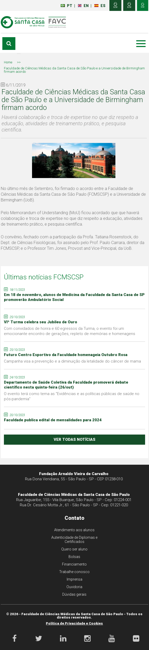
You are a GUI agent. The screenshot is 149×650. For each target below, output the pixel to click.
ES (99, 6)
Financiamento (74, 564)
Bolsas (74, 557)
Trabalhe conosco (74, 572)
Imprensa (74, 579)
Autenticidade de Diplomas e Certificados (74, 539)
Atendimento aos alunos (74, 530)
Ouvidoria (74, 587)
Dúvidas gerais (74, 594)
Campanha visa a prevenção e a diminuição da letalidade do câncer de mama (72, 361)
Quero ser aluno (74, 549)
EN (83, 6)
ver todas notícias (74, 439)
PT (66, 6)
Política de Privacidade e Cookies (74, 623)
